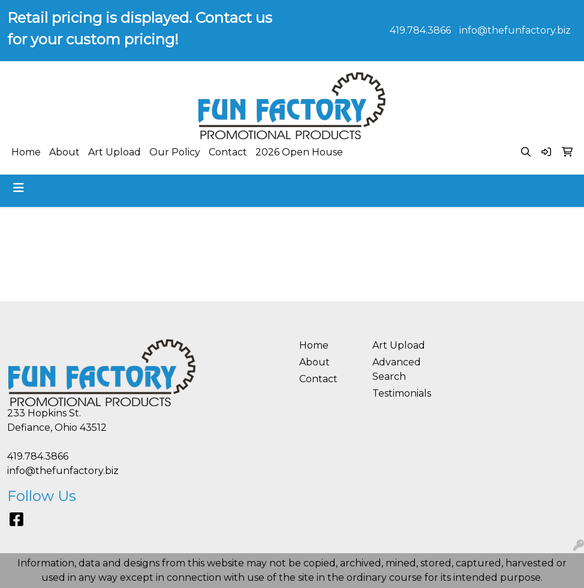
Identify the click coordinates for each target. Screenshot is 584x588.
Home (26, 152)
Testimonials (401, 393)
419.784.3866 (420, 30)
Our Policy (174, 152)
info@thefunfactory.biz (515, 30)
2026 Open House (299, 152)
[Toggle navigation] (18, 187)
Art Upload (114, 152)
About (64, 152)
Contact (228, 152)
